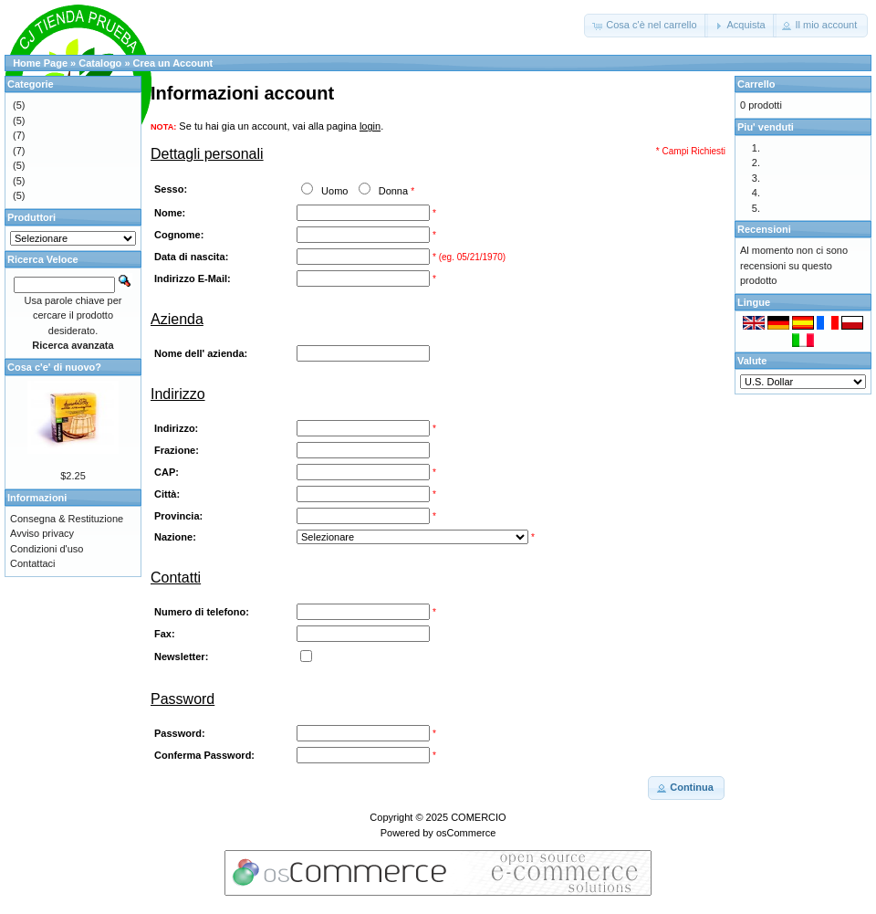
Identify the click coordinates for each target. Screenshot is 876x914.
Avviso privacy (42, 533)
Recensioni (764, 229)
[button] (645, 25)
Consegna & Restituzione (66, 518)
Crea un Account (173, 63)
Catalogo (99, 63)
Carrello (756, 84)
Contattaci (33, 563)
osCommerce (465, 832)
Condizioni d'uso (46, 548)
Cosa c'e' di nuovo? (54, 367)
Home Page (40, 63)
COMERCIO (478, 817)
